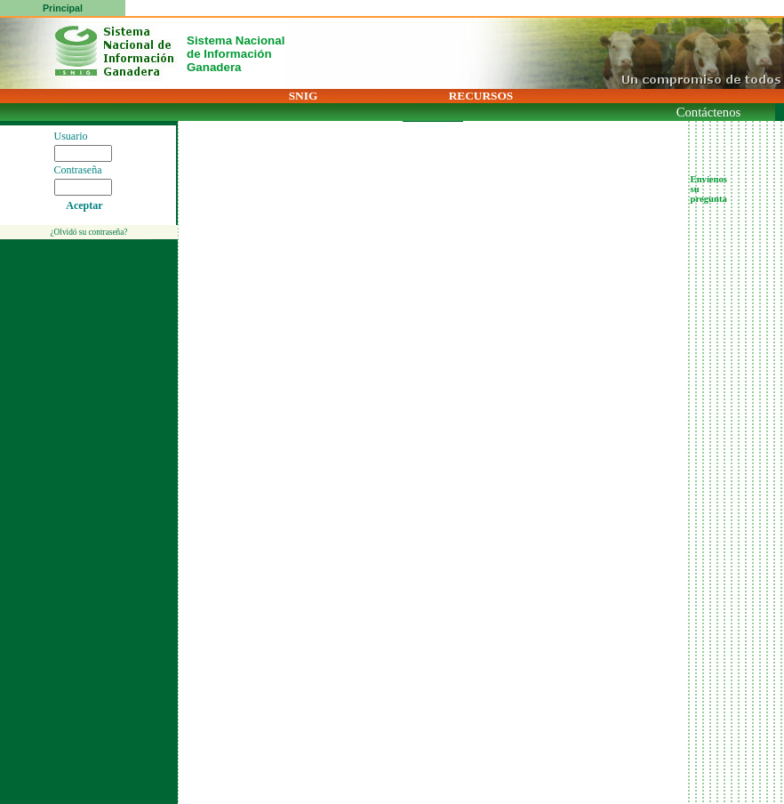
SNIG (303, 95)
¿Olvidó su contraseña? (88, 232)
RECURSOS (481, 95)
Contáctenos (708, 112)
